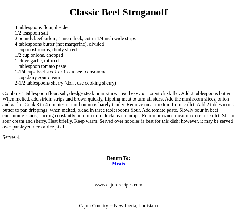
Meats (118, 163)
